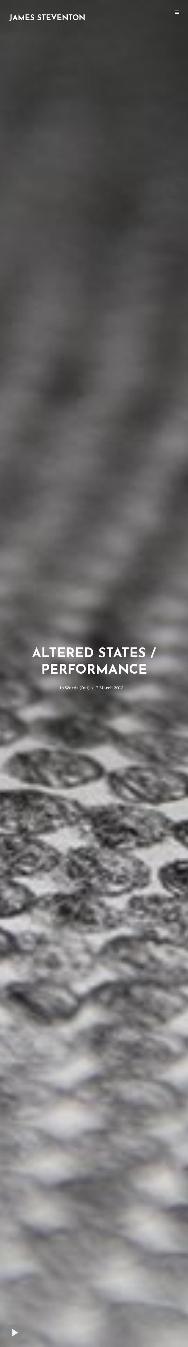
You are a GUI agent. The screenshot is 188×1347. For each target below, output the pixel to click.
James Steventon (47, 18)
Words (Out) (77, 688)
